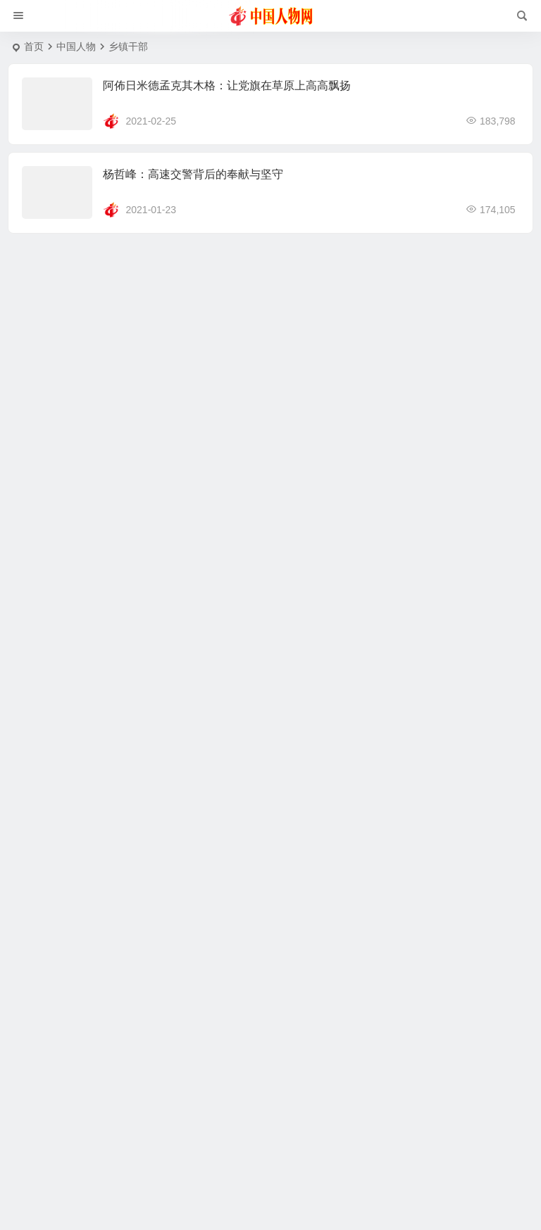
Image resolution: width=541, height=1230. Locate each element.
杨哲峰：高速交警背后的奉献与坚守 (193, 174)
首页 (34, 46)
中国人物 (76, 46)
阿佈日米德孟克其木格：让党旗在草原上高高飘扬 (227, 85)
